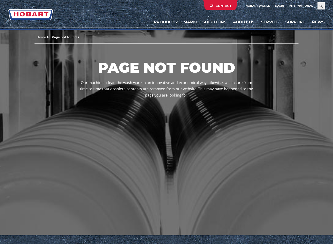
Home (41, 37)
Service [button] (270, 22)
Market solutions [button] (204, 22)
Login (279, 5)
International (301, 5)
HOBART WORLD (257, 5)
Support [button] (295, 22)
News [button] (318, 22)
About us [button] (243, 22)
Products (165, 22)
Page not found (64, 37)
